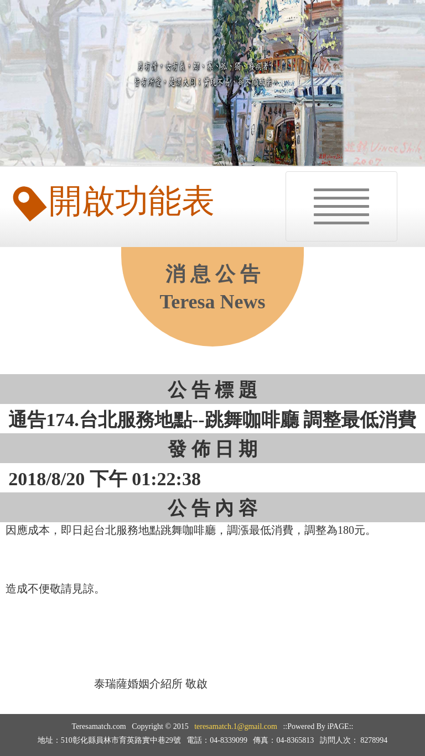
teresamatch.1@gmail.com (235, 726)
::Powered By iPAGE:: (318, 726)
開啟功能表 (115, 201)
